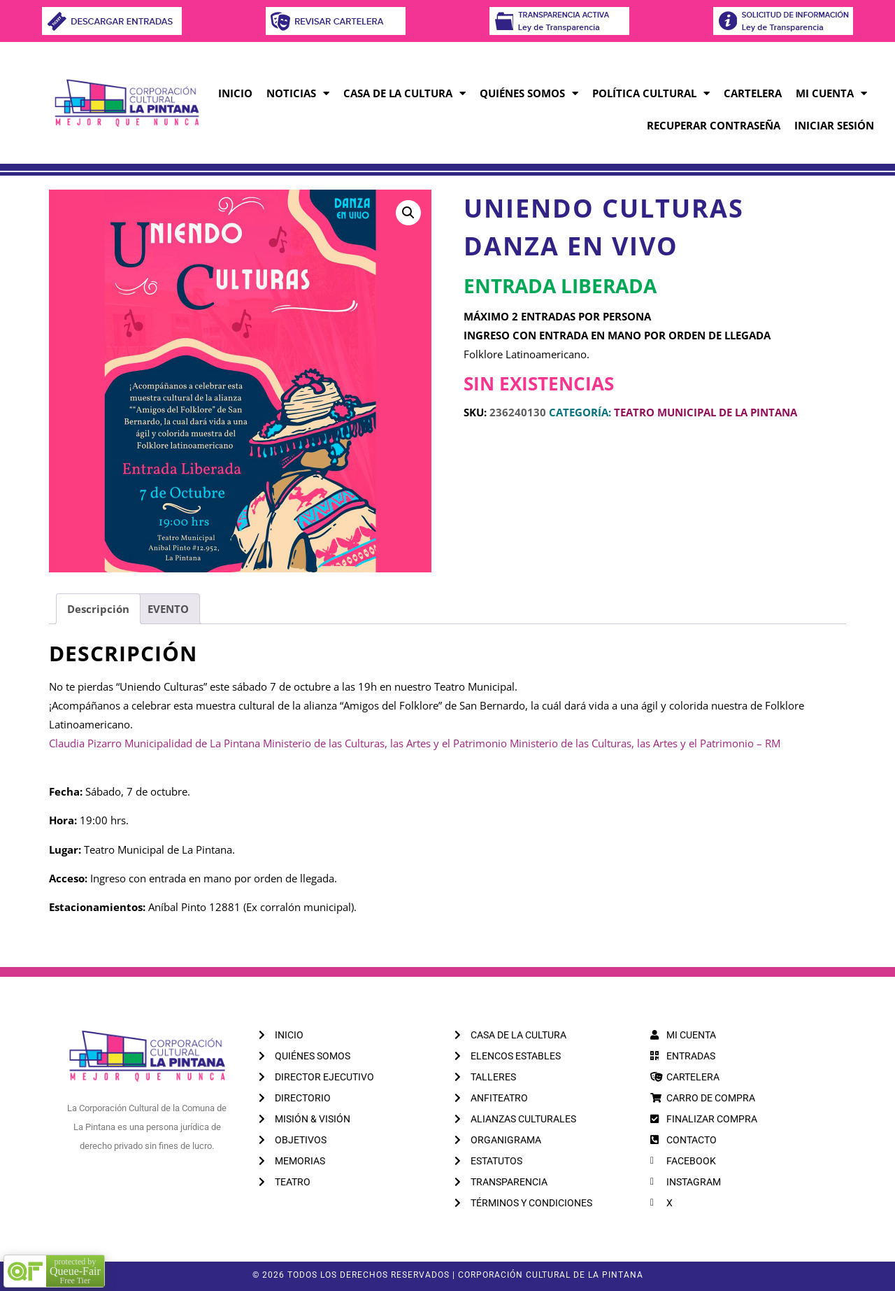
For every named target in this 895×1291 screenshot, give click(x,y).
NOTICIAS (297, 93)
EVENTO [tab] (168, 609)
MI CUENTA (831, 93)
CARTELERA (753, 93)
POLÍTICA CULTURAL (651, 93)
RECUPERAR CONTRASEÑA (713, 125)
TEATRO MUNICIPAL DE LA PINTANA (705, 412)
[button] (408, 212)
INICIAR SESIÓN (834, 125)
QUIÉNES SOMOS (529, 93)
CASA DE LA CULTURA (404, 93)
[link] (85, 743)
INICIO (235, 93)
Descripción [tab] (98, 609)
